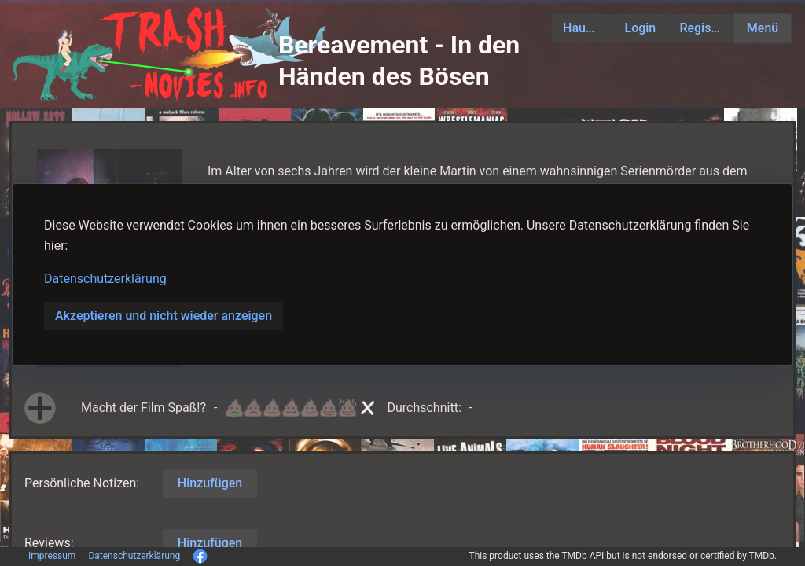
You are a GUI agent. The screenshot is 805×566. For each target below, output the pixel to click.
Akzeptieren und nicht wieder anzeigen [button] (163, 315)
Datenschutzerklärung (105, 278)
